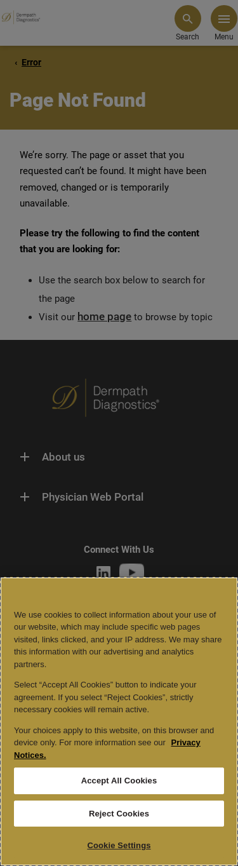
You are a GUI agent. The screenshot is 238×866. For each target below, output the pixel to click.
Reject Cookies (119, 813)
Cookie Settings (118, 845)
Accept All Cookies (119, 780)
